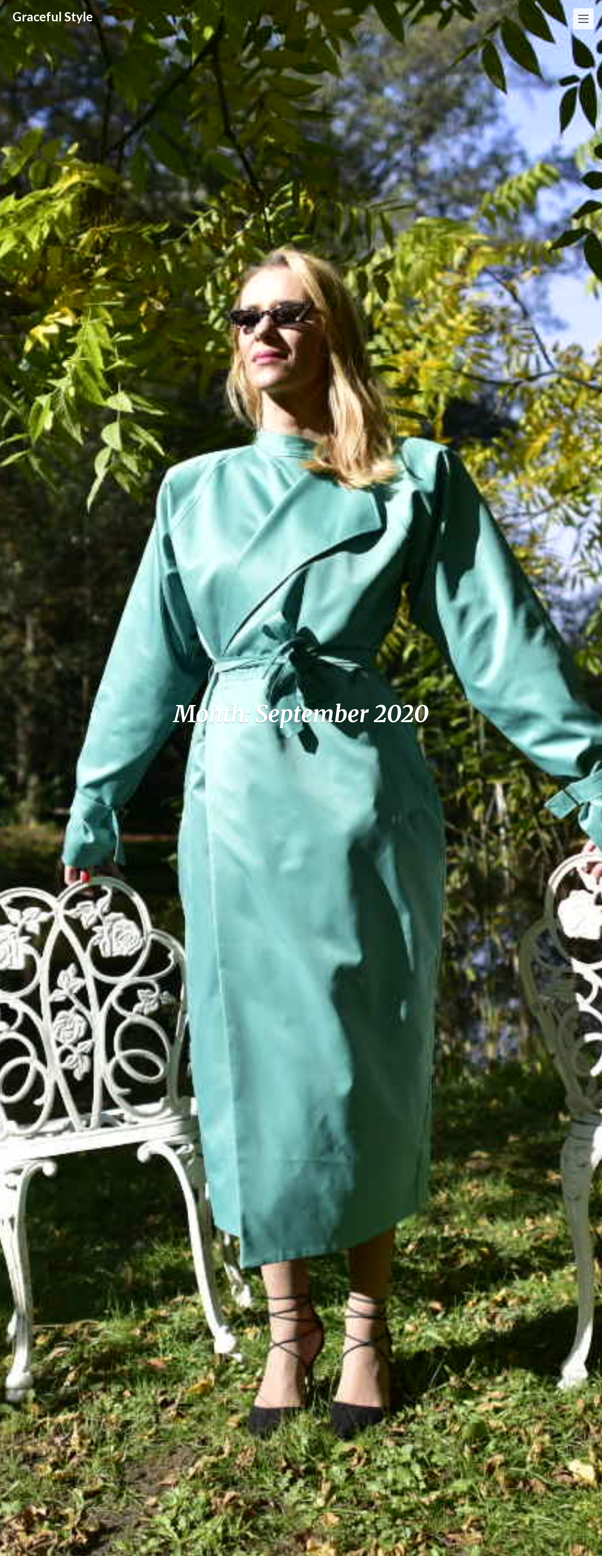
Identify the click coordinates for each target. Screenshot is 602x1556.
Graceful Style (53, 16)
